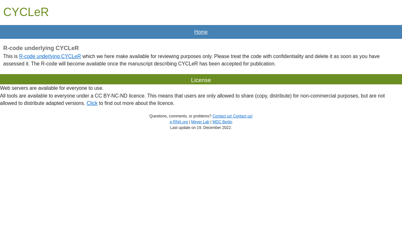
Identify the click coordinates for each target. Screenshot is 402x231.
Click (92, 103)
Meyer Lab (200, 122)
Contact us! (223, 116)
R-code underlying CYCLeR (50, 56)
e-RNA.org (179, 122)
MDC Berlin (222, 122)
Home (201, 32)
